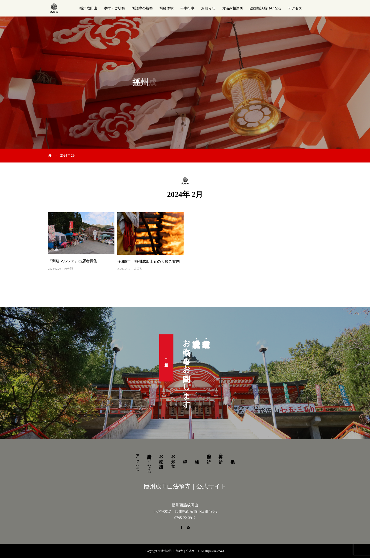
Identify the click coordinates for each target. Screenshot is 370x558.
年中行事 (187, 8)
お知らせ (208, 8)
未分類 (68, 268)
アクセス (295, 8)
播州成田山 (88, 8)
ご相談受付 (166, 358)
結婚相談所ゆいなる (266, 8)
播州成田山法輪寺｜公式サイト (185, 486)
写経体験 (167, 8)
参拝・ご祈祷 (114, 8)
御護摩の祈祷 (142, 8)
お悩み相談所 (232, 8)
